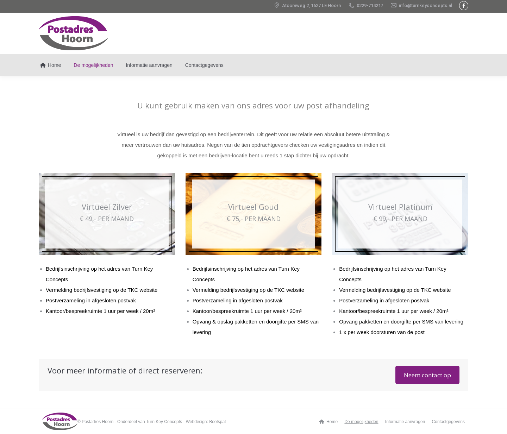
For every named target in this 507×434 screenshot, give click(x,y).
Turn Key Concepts (164, 421)
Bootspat (217, 421)
